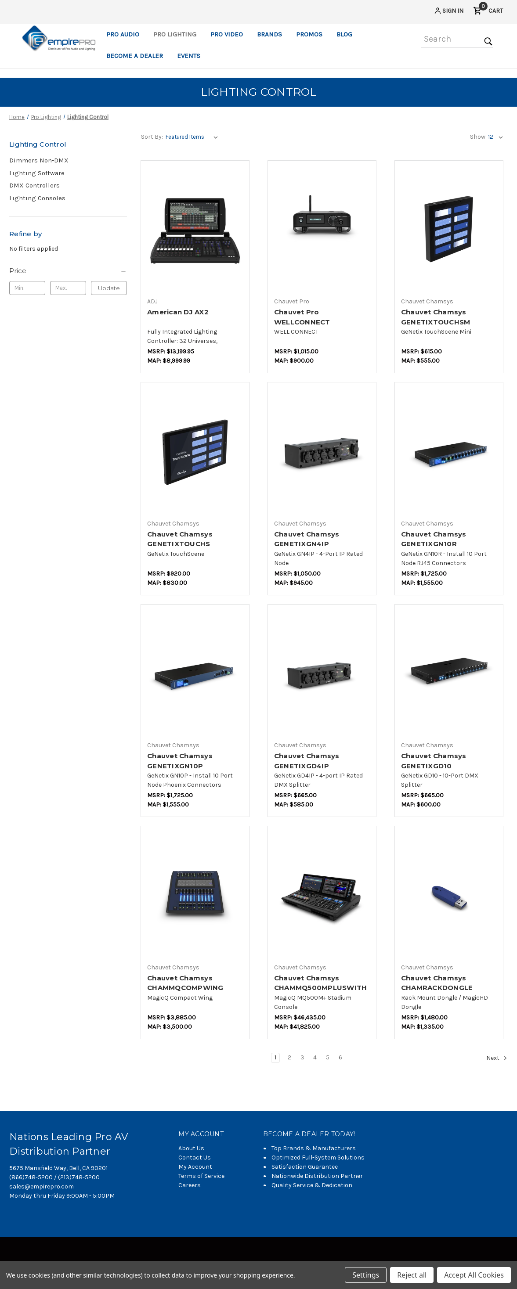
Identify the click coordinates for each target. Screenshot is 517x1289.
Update (109, 288)
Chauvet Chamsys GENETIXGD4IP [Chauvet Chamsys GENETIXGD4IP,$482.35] (307, 761)
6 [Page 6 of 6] (340, 1057)
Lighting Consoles (37, 198)
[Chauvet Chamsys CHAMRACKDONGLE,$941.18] (448, 895)
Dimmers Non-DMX (39, 160)
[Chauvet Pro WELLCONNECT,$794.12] (322, 229)
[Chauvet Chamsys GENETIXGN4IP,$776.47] (322, 451)
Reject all (412, 1275)
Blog (344, 34)
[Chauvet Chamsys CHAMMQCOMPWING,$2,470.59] (195, 895)
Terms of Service (201, 1176)
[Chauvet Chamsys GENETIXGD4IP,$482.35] (322, 673)
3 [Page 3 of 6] (302, 1057)
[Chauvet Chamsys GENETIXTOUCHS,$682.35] (195, 451)
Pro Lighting (174, 34)
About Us (191, 1148)
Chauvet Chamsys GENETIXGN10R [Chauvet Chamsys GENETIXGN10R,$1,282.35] (433, 539)
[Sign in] (448, 12)
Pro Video (226, 34)
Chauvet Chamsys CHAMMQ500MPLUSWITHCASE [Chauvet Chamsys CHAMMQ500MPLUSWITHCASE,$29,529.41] (320, 988)
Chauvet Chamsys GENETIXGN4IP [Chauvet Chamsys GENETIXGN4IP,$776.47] (307, 539)
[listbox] (193, 137)
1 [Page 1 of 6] (275, 1057)
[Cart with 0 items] (488, 12)
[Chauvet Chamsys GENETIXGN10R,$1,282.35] (448, 451)
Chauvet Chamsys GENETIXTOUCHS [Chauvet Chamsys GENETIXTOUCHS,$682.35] (180, 539)
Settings (365, 1275)
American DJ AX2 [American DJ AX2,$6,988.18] (178, 312)
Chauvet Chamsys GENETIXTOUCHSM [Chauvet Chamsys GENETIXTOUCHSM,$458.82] (435, 317)
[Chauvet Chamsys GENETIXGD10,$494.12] (448, 673)
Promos (309, 34)
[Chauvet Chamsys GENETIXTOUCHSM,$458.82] (448, 229)
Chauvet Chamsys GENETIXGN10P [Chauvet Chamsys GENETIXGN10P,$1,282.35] (180, 761)
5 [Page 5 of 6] (327, 1057)
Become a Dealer (134, 56)
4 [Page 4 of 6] (315, 1057)
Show (477, 136)
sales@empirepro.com (41, 1186)
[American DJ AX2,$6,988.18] (195, 229)
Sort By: (152, 136)
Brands (269, 34)
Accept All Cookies (474, 1275)
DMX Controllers (34, 185)
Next (496, 1058)
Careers (189, 1185)
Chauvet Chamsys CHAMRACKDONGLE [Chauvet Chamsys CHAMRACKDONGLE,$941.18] (437, 983)
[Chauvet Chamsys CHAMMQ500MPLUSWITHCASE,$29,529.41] (322, 895)
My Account (195, 1166)
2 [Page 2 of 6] (289, 1057)
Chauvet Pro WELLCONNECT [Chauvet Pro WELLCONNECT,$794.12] (302, 317)
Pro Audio (122, 34)
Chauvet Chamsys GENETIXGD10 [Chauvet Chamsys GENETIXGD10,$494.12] (433, 761)
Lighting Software (37, 173)
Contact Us (194, 1157)
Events (188, 56)
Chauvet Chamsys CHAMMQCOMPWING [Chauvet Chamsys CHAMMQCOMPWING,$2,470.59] (185, 983)
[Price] (68, 271)
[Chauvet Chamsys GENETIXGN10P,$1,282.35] (195, 673)
